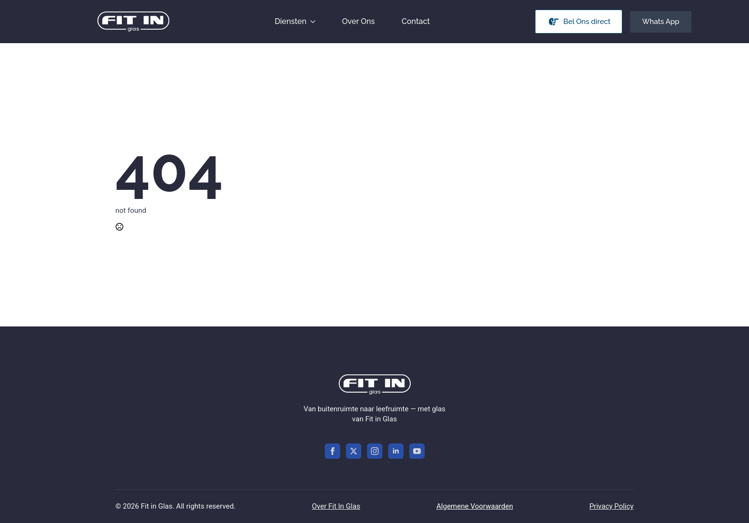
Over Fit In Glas (336, 506)
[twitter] (353, 451)
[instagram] (374, 451)
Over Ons (358, 21)
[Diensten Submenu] (315, 21)
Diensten (290, 21)
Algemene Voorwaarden (475, 506)
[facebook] (332, 451)
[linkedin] (396, 451)
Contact (416, 21)
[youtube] (417, 451)
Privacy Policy (611, 506)
